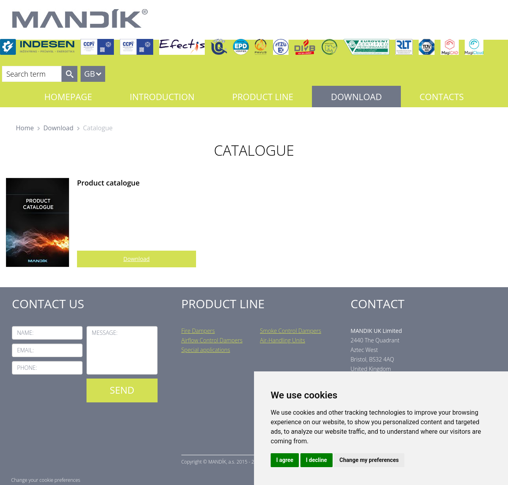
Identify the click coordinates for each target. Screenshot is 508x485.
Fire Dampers (198, 330)
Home (25, 128)
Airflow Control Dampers (211, 340)
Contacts (441, 96)
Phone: (27, 367)
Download (356, 96)
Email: (25, 350)
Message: (104, 332)
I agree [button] (284, 460)
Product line (262, 96)
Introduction (162, 96)
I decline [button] (316, 460)
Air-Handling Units (282, 340)
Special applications (205, 350)
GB (89, 73)
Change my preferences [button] (368, 460)
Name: (25, 332)
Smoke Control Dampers (290, 330)
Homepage (68, 96)
